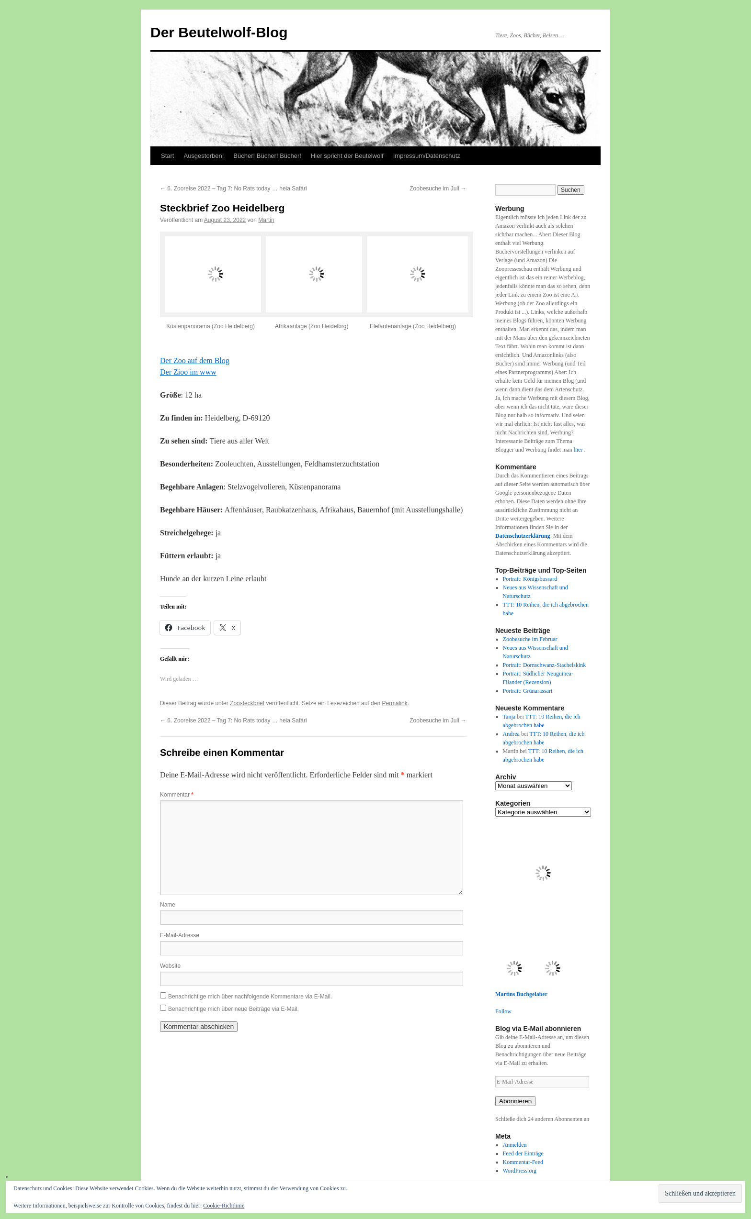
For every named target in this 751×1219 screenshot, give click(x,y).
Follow (503, 1011)
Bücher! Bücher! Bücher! (267, 155)
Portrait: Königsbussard (530, 579)
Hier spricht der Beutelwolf (347, 155)
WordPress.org (519, 1170)
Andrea (511, 734)
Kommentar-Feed (523, 1162)
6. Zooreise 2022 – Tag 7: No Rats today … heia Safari (233, 188)
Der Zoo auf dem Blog (194, 360)
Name (167, 904)
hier (579, 449)
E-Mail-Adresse (179, 935)
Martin (266, 220)
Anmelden (515, 1144)
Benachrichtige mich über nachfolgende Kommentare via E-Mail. (250, 996)
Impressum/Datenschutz (426, 155)
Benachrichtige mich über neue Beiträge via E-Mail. (233, 1009)
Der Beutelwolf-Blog (219, 32)
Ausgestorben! (203, 155)
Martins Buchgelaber (521, 994)
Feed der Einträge (523, 1153)
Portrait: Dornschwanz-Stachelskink (544, 665)
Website (170, 966)
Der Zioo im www (188, 372)
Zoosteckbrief (247, 703)
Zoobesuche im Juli (438, 188)
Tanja (509, 716)
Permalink (394, 703)
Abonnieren (515, 1101)
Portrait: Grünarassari (528, 690)
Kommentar (176, 794)
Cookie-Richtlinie (223, 1205)
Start (167, 155)
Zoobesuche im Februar (530, 639)
